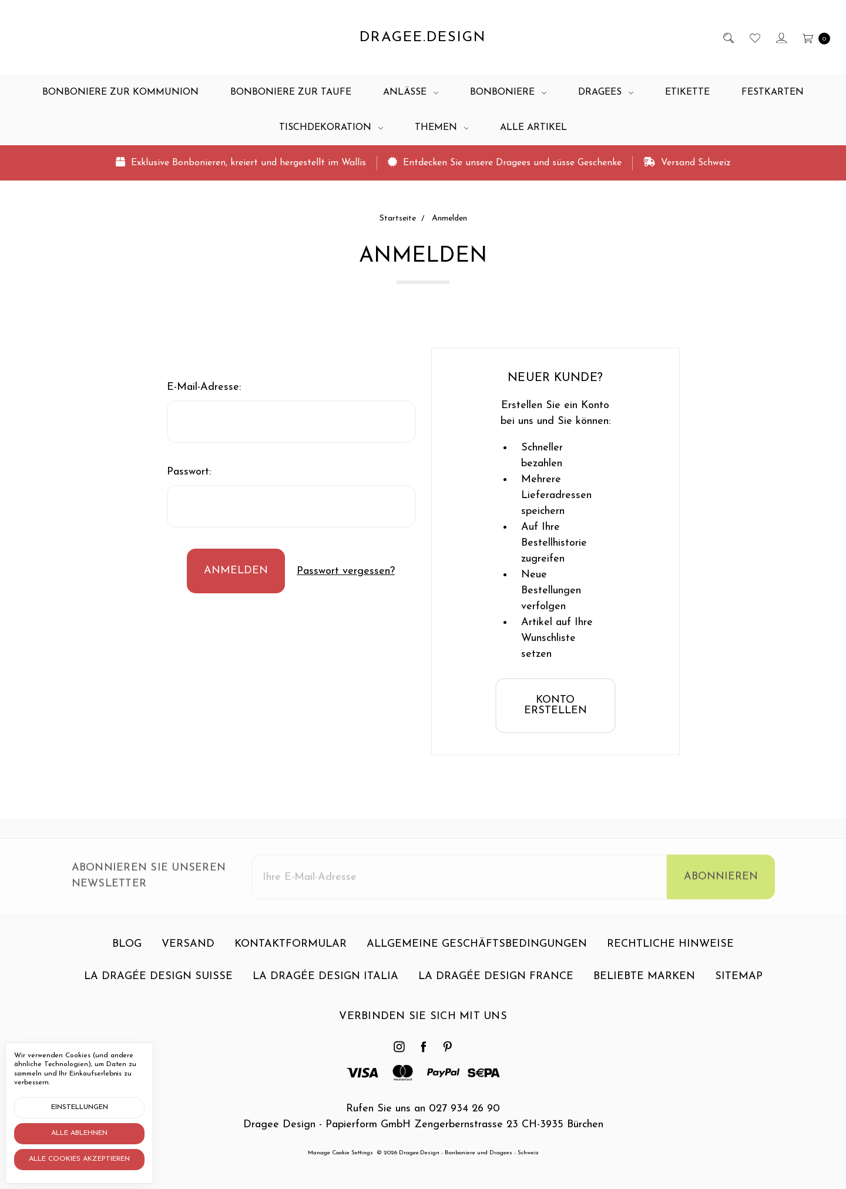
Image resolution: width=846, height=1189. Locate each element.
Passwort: (189, 471)
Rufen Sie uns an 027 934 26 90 (423, 1108)
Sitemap (739, 982)
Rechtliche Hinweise (670, 950)
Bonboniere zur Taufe (290, 92)
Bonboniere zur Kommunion (120, 92)
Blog (127, 950)
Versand (188, 950)
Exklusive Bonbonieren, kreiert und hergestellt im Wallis (241, 162)
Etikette (687, 92)
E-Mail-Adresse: (204, 387)
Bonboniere (508, 92)
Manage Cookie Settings (340, 1153)
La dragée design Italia (325, 982)
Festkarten (772, 92)
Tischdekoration (331, 127)
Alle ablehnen (79, 1133)
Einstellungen (79, 1107)
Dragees (605, 92)
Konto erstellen (555, 705)
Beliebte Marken (644, 982)
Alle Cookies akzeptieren (79, 1159)
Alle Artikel (533, 127)
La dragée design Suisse (158, 982)
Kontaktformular (290, 950)
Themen (442, 127)
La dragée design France (495, 982)
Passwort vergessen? (346, 571)
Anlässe (410, 92)
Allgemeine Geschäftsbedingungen (477, 950)
